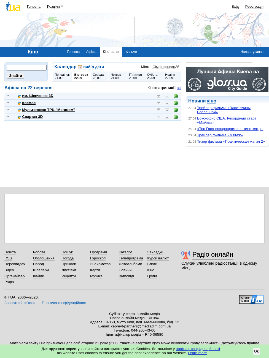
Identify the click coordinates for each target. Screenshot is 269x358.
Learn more (197, 353)
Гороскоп (98, 258)
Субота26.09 (152, 76)
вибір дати (93, 67)
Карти (95, 270)
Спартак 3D (30, 117)
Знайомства (100, 264)
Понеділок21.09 (62, 76)
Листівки (68, 270)
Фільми (131, 52)
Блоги (152, 264)
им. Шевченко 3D (35, 96)
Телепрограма (131, 258)
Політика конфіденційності (64, 303)
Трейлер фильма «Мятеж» (220, 135)
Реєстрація (254, 6)
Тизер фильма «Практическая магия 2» (231, 141)
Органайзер (14, 276)
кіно (211, 101)
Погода (67, 258)
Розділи (53, 6)
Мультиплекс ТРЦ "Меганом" (46, 110)
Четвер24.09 (116, 76)
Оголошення (44, 258)
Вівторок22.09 (81, 76)
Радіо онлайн (212, 254)
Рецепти (68, 276)
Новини (125, 270)
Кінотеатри (111, 52)
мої (171, 88)
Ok (256, 351)
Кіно (150, 270)
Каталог (125, 252)
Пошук (67, 252)
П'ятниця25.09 (135, 76)
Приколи (68, 264)
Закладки (155, 252)
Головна (34, 6)
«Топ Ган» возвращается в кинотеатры (230, 129)
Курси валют (158, 258)
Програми (98, 252)
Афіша (91, 52)
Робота (39, 252)
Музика (96, 276)
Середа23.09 (98, 76)
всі (179, 88)
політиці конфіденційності (198, 349)
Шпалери (41, 270)
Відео (9, 270)
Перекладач (14, 264)
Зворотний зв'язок (19, 303)
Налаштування (252, 52)
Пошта (10, 252)
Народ (38, 264)
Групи (152, 276)
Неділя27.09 (170, 76)
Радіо (9, 282)
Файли (38, 276)
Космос (27, 103)
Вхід (235, 6)
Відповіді (126, 276)
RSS (8, 258)
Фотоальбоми (130, 264)
